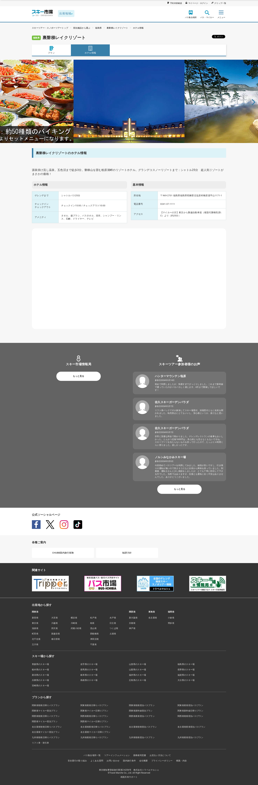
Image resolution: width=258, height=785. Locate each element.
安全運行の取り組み (77, 760)
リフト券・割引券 (40, 743)
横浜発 (74, 618)
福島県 (98, 28)
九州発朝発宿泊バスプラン (142, 737)
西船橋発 (94, 633)
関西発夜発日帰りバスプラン (94, 716)
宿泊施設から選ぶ (81, 28)
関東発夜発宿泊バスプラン (190, 705)
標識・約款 (181, 760)
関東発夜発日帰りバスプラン (94, 705)
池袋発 (35, 628)
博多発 (171, 623)
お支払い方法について (160, 755)
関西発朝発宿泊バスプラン (190, 716)
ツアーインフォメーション (117, 755)
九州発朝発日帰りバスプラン (46, 737)
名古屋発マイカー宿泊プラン (46, 732)
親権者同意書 (139, 755)
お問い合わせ (113, 760)
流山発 (93, 628)
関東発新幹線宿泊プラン (141, 711)
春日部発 (55, 639)
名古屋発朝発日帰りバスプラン (47, 727)
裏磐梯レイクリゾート (117, 28)
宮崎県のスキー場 (40, 685)
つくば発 (114, 628)
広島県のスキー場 (137, 680)
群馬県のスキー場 (89, 669)
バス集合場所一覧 (92, 755)
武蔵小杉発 (76, 628)
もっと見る (78, 376)
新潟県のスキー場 (40, 675)
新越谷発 (55, 633)
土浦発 (113, 633)
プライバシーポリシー (162, 760)
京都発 (132, 623)
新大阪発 (133, 618)
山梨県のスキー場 (137, 669)
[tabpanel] (129, 101)
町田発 (35, 633)
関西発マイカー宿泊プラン (45, 721)
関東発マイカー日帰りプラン (94, 711)
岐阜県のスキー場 (89, 675)
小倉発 (171, 618)
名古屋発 (152, 618)
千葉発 (93, 644)
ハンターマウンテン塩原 (170, 376)
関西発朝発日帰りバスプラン (46, 716)
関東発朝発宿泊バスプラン (142, 705)
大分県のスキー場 (186, 680)
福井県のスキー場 (137, 675)
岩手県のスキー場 (89, 664)
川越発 (54, 623)
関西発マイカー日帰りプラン (94, 721)
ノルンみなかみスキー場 (170, 457)
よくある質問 (97, 760)
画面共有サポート (129, 777)
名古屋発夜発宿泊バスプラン (191, 727)
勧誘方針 (127, 552)
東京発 (35, 623)
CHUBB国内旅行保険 (63, 552)
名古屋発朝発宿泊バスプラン (143, 727)
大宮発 (54, 618)
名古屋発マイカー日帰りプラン (95, 732)
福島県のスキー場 (186, 664)
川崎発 (74, 623)
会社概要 (143, 760)
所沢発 (54, 628)
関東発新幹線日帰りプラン (190, 711)
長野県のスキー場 (186, 669)
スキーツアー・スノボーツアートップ (50, 28)
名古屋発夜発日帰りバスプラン (95, 727)
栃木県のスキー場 (40, 669)
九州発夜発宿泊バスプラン (190, 737)
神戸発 (132, 628)
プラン (51, 50)
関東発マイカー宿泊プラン (45, 711)
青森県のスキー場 (40, 664)
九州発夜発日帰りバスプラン (94, 737)
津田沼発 (94, 639)
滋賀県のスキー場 (186, 675)
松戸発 (93, 618)
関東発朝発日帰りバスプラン (46, 705)
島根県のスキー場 (89, 680)
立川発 (35, 644)
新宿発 (35, 618)
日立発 (113, 623)
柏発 (92, 623)
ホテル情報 (138, 28)
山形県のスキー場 (137, 664)
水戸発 (113, 618)
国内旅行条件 (129, 760)
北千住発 (36, 639)
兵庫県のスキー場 (40, 680)
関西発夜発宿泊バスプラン (142, 716)
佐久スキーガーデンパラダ (172, 402)
